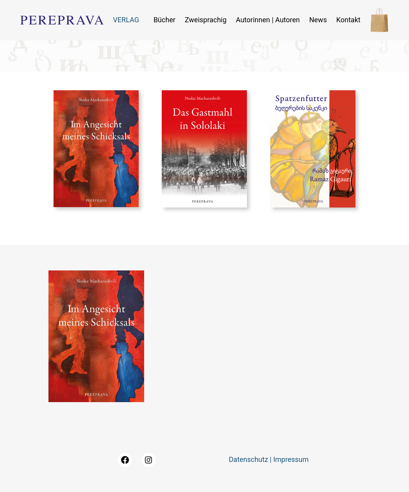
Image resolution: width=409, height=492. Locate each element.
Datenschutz (248, 459)
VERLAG (126, 20)
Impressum (291, 459)
